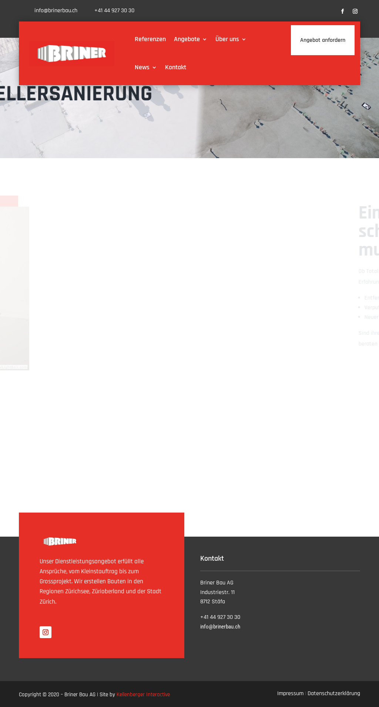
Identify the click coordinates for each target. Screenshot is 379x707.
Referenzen (150, 39)
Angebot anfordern (322, 40)
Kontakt (175, 67)
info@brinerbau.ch (55, 10)
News (142, 67)
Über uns (227, 39)
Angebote (187, 39)
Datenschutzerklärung (334, 693)
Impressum (290, 693)
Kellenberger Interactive (143, 694)
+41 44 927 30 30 (114, 10)
